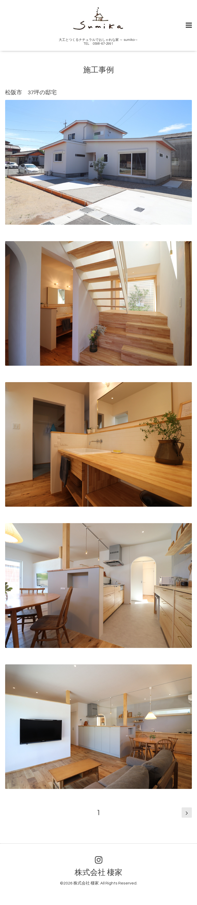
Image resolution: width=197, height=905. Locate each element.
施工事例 (98, 70)
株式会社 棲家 (98, 872)
